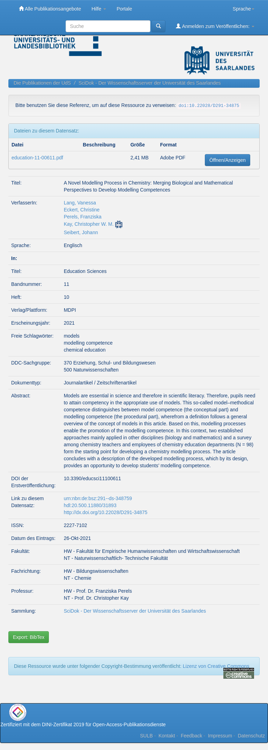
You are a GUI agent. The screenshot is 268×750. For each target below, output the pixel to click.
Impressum (220, 735)
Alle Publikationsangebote (50, 9)
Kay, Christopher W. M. (89, 224)
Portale (124, 9)
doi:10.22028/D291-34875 (209, 105)
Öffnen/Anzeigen (227, 160)
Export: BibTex (28, 637)
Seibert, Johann (81, 232)
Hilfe (98, 9)
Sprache (243, 9)
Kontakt (166, 735)
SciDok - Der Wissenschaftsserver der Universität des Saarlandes (150, 83)
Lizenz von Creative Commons (216, 666)
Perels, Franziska (83, 216)
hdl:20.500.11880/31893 (90, 505)
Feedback (191, 735)
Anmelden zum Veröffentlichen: (215, 26)
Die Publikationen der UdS (42, 83)
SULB (146, 735)
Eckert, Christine (82, 209)
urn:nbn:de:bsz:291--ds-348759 (98, 498)
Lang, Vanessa (80, 202)
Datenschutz (251, 735)
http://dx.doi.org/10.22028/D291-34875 (106, 512)
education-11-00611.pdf (37, 157)
